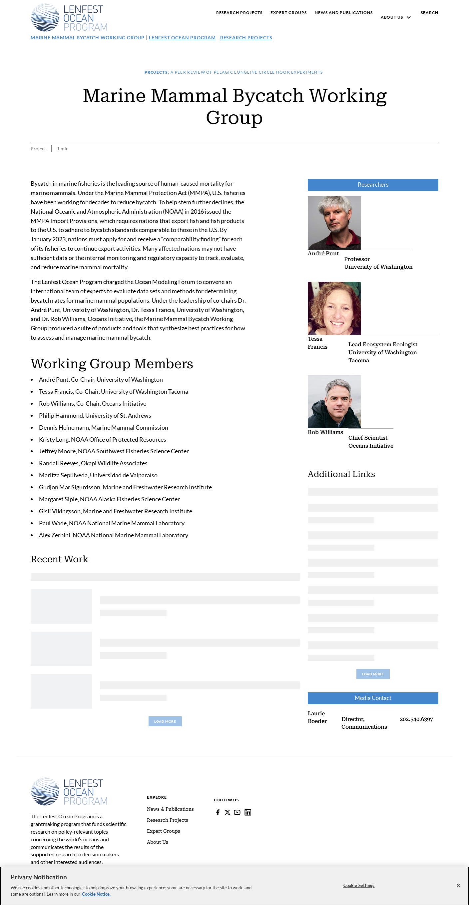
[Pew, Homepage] (69, 17)
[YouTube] (237, 812)
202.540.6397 (416, 719)
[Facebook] (218, 812)
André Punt (323, 253)
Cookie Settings (359, 890)
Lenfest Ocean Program (182, 37)
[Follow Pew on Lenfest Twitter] (228, 812)
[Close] (458, 890)
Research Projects (246, 37)
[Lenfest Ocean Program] (248, 812)
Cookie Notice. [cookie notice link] (96, 899)
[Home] (69, 780)
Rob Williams (325, 432)
